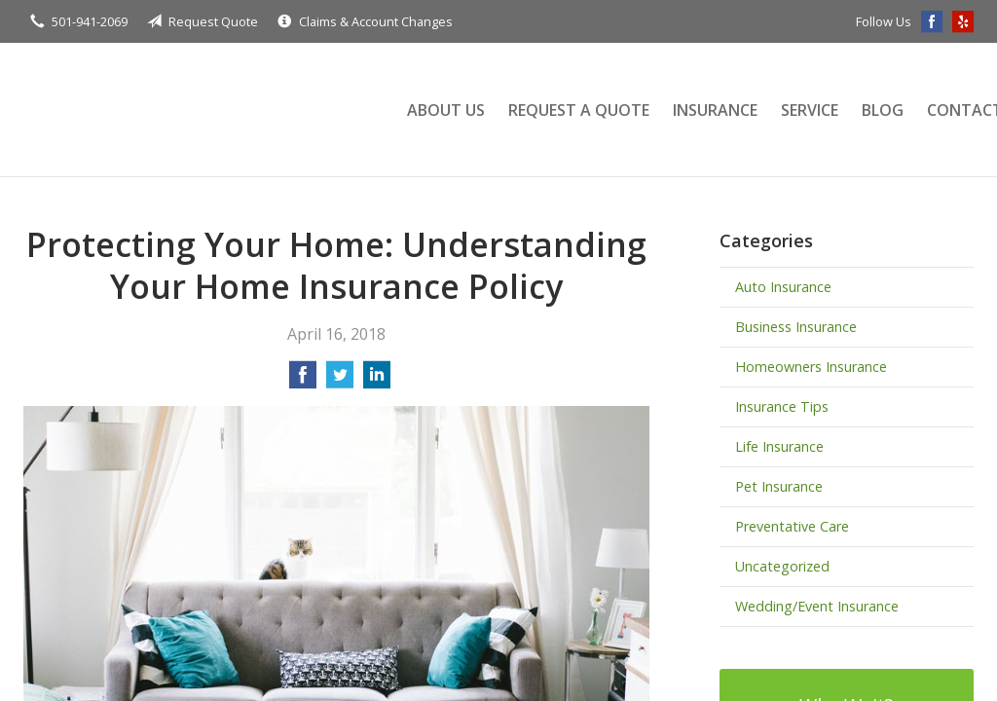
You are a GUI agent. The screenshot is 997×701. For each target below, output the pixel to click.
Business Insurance (796, 326)
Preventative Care (792, 526)
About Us (446, 110)
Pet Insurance (779, 486)
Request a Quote (578, 110)
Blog (883, 110)
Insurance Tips (782, 406)
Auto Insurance (783, 286)
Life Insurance (779, 446)
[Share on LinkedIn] (376, 380)
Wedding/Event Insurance (817, 606)
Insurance (715, 110)
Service (809, 110)
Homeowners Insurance (811, 366)
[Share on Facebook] (302, 380)
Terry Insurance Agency (193, 109)
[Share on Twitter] (339, 380)
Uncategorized (782, 566)
